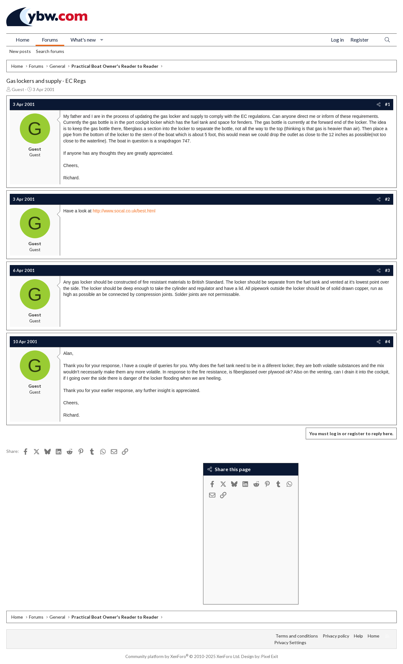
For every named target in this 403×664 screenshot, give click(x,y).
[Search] (387, 40)
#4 (387, 341)
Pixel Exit (269, 656)
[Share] (378, 104)
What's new (83, 40)
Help (358, 635)
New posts (20, 51)
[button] (102, 40)
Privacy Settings (290, 642)
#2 (387, 199)
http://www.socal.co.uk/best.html (124, 210)
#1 (387, 104)
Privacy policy (336, 635)
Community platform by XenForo (182, 656)
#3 (387, 270)
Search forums (50, 51)
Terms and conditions (296, 635)
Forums (50, 40)
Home (22, 40)
